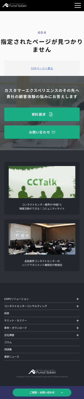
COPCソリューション (16, 299)
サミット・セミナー (15, 320)
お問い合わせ (39, 132)
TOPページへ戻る (42, 68)
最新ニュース (11, 356)
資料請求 (39, 114)
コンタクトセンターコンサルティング (25, 306)
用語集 (8, 349)
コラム (8, 342)
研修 (6, 313)
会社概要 (9, 335)
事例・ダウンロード (15, 328)
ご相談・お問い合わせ (42, 392)
